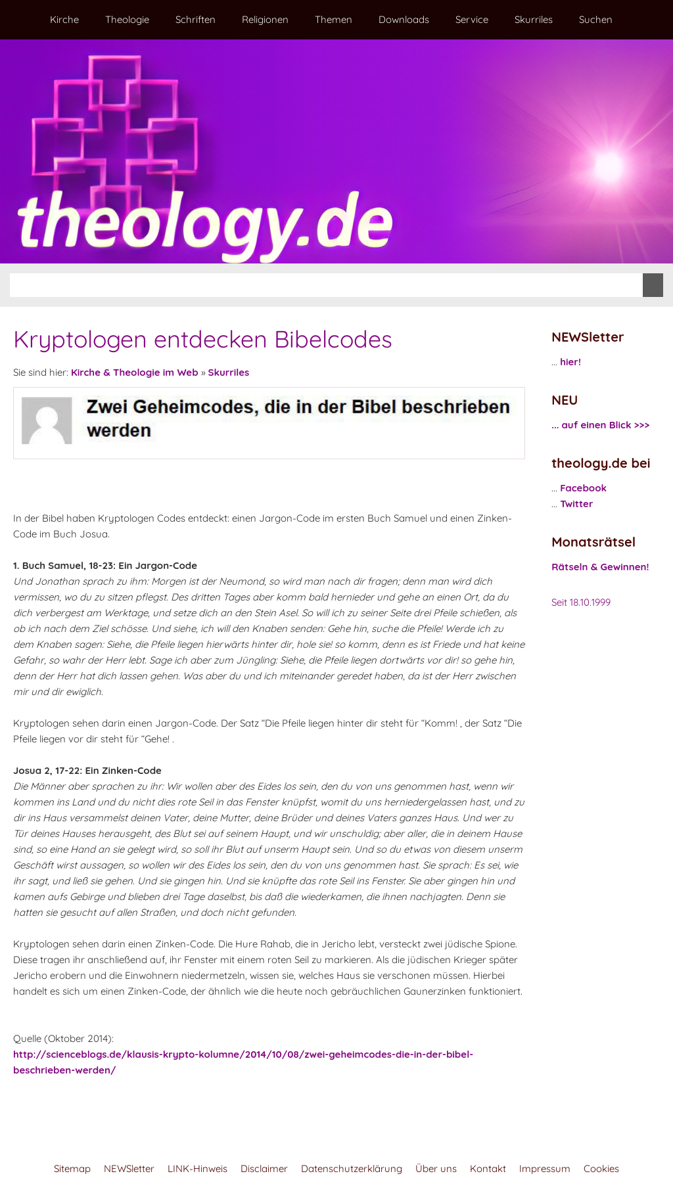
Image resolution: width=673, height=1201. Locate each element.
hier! (570, 361)
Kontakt (488, 1168)
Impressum (544, 1168)
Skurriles (229, 372)
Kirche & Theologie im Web (134, 372)
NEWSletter (129, 1168)
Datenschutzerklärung (351, 1168)
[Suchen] (326, 285)
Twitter (576, 503)
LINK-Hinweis (197, 1168)
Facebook (583, 488)
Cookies (601, 1168)
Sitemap (72, 1168)
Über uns (436, 1168)
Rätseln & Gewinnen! (600, 566)
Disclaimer (264, 1168)
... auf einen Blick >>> (600, 425)
